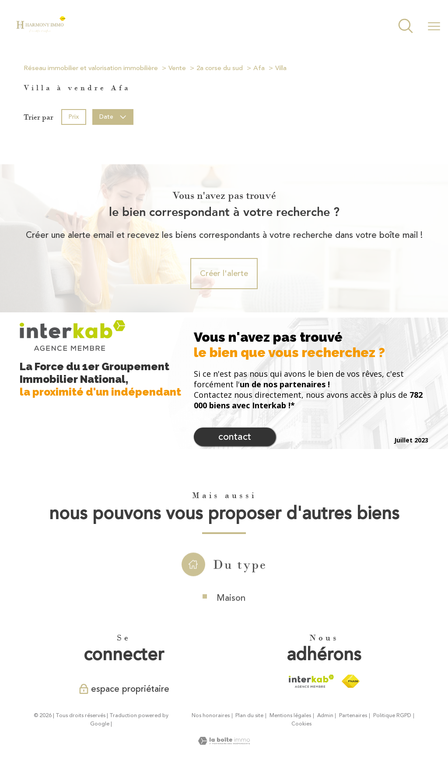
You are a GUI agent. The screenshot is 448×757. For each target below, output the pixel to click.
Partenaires (353, 715)
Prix (73, 117)
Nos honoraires (211, 715)
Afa (259, 68)
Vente (177, 68)
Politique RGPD (392, 715)
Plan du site (249, 715)
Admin (325, 715)
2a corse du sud (219, 68)
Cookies (301, 724)
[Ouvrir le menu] (434, 27)
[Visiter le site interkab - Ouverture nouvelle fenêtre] (311, 681)
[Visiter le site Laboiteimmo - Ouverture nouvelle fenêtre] (224, 742)
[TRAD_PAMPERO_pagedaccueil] (41, 31)
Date (113, 117)
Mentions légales (290, 715)
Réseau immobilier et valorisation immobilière (91, 68)
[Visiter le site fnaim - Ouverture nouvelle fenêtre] (351, 681)
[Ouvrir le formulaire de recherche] (405, 27)
